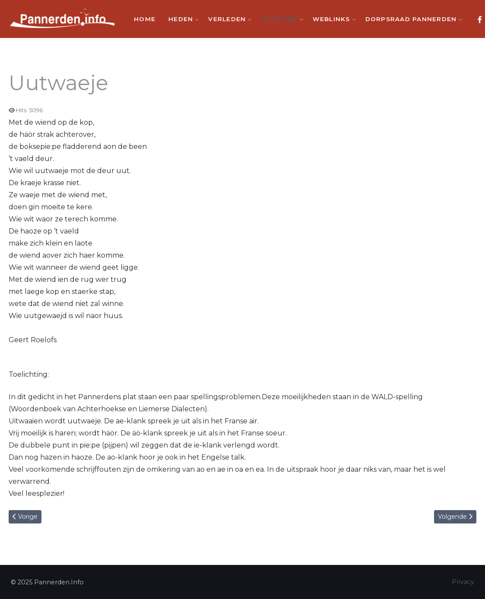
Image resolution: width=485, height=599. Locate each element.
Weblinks (332, 19)
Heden (181, 19)
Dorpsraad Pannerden (412, 19)
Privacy (463, 582)
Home (144, 19)
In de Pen (280, 19)
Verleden (228, 19)
